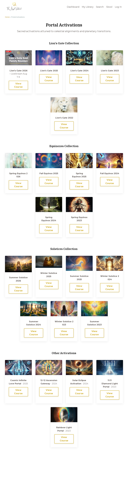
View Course (18, 85)
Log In (118, 6)
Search (100, 6)
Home (7, 17)
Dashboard (73, 6)
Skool (109, 6)
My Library (88, 6)
